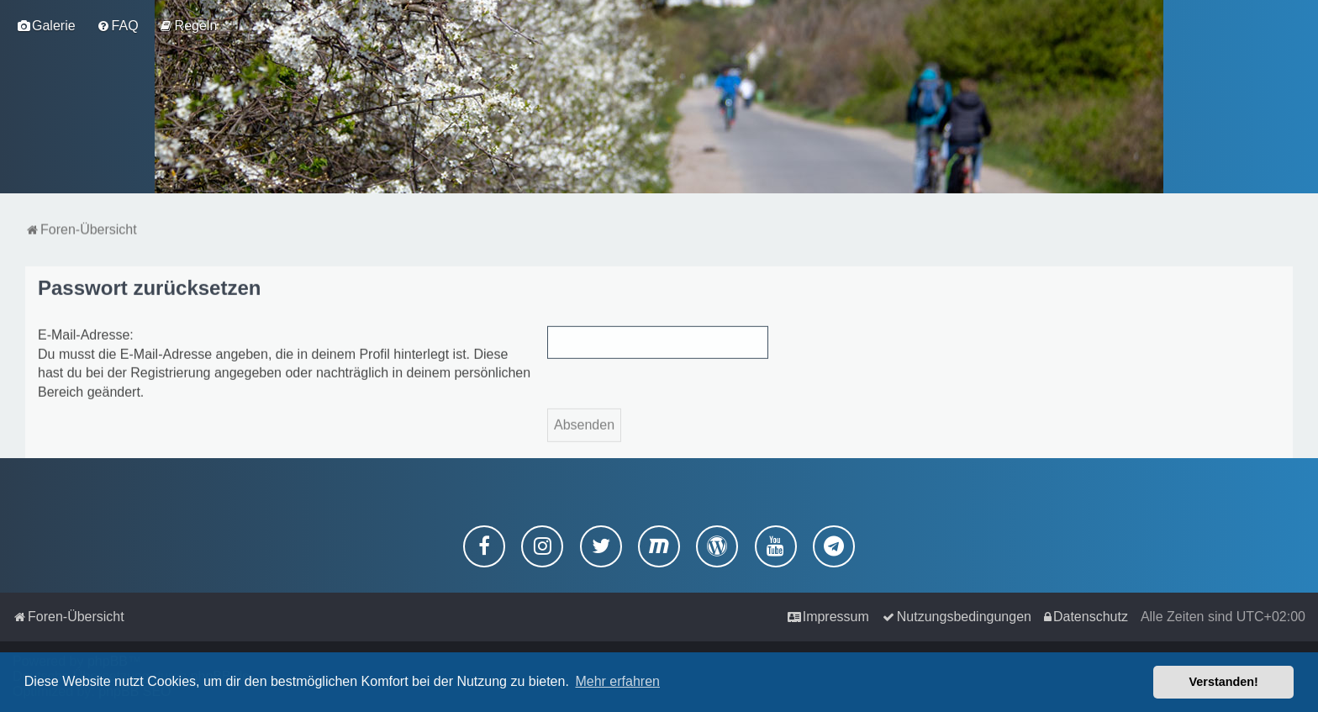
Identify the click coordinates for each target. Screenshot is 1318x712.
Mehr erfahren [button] (617, 681)
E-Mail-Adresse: (86, 333)
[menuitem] (46, 26)
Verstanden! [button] (1223, 681)
